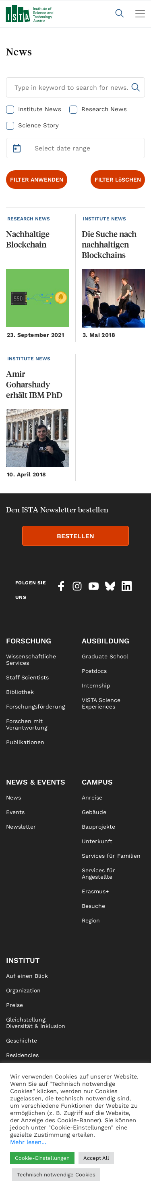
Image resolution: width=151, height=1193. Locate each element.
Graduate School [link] (105, 656)
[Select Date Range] (75, 148)
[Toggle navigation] (140, 13)
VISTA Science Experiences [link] (101, 703)
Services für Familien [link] (111, 855)
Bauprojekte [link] (98, 826)
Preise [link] (14, 1005)
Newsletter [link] (21, 826)
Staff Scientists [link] (27, 677)
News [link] (13, 797)
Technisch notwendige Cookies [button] (56, 1175)
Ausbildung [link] (105, 641)
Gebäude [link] (94, 812)
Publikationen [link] (25, 742)
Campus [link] (97, 782)
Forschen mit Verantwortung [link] (26, 724)
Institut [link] (22, 960)
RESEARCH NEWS (28, 219)
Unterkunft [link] (97, 841)
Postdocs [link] (94, 671)
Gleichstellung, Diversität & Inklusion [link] (35, 1022)
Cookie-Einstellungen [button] (42, 1158)
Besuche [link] (93, 906)
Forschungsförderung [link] (35, 706)
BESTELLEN (75, 536)
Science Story (38, 125)
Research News (104, 109)
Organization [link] (23, 990)
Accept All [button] (96, 1158)
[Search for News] (75, 87)
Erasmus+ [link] (95, 891)
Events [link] (15, 812)
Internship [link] (96, 685)
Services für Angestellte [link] (98, 873)
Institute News (39, 109)
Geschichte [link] (21, 1040)
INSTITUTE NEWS (104, 219)
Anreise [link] (92, 797)
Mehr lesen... (28, 1142)
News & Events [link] (35, 782)
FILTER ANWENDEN (36, 179)
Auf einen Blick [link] (27, 976)
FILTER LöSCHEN (118, 179)
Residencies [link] (22, 1055)
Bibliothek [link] (20, 692)
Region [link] (91, 920)
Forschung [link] (28, 641)
